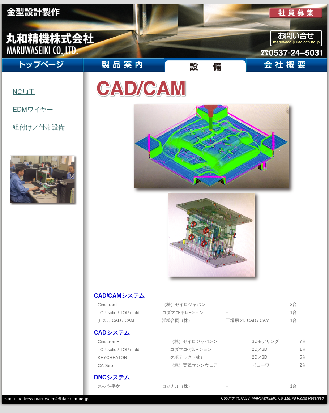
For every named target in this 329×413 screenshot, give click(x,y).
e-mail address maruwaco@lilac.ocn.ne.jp (46, 398)
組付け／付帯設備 (39, 127)
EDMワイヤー (33, 109)
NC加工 (24, 91)
